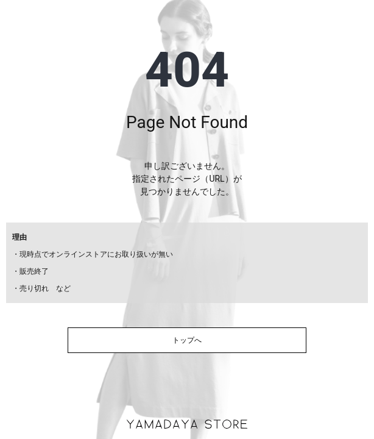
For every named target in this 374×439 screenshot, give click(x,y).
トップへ (187, 340)
